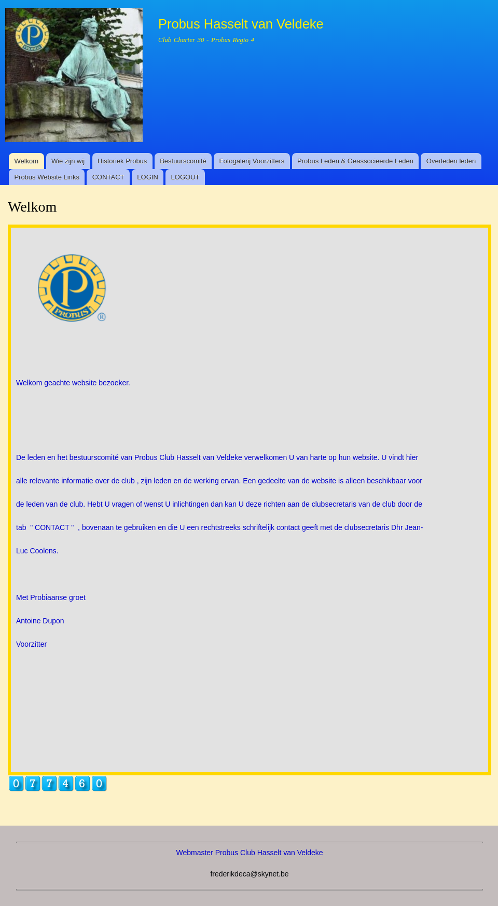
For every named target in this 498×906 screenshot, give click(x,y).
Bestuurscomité (183, 161)
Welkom (26, 161)
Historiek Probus (122, 161)
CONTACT (108, 177)
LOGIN (147, 177)
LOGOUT (185, 177)
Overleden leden (451, 161)
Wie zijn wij (68, 161)
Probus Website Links (46, 177)
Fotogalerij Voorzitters (252, 161)
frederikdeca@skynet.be (249, 874)
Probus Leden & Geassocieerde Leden (355, 161)
